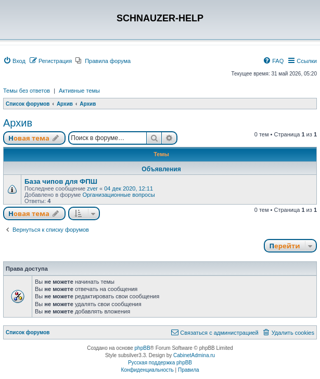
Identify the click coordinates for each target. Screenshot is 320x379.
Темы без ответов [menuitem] (26, 90)
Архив (17, 123)
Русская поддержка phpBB (160, 362)
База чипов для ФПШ (60, 181)
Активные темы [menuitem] (79, 90)
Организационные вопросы (118, 195)
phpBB (142, 348)
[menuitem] (14, 61)
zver (92, 188)
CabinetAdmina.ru (194, 355)
